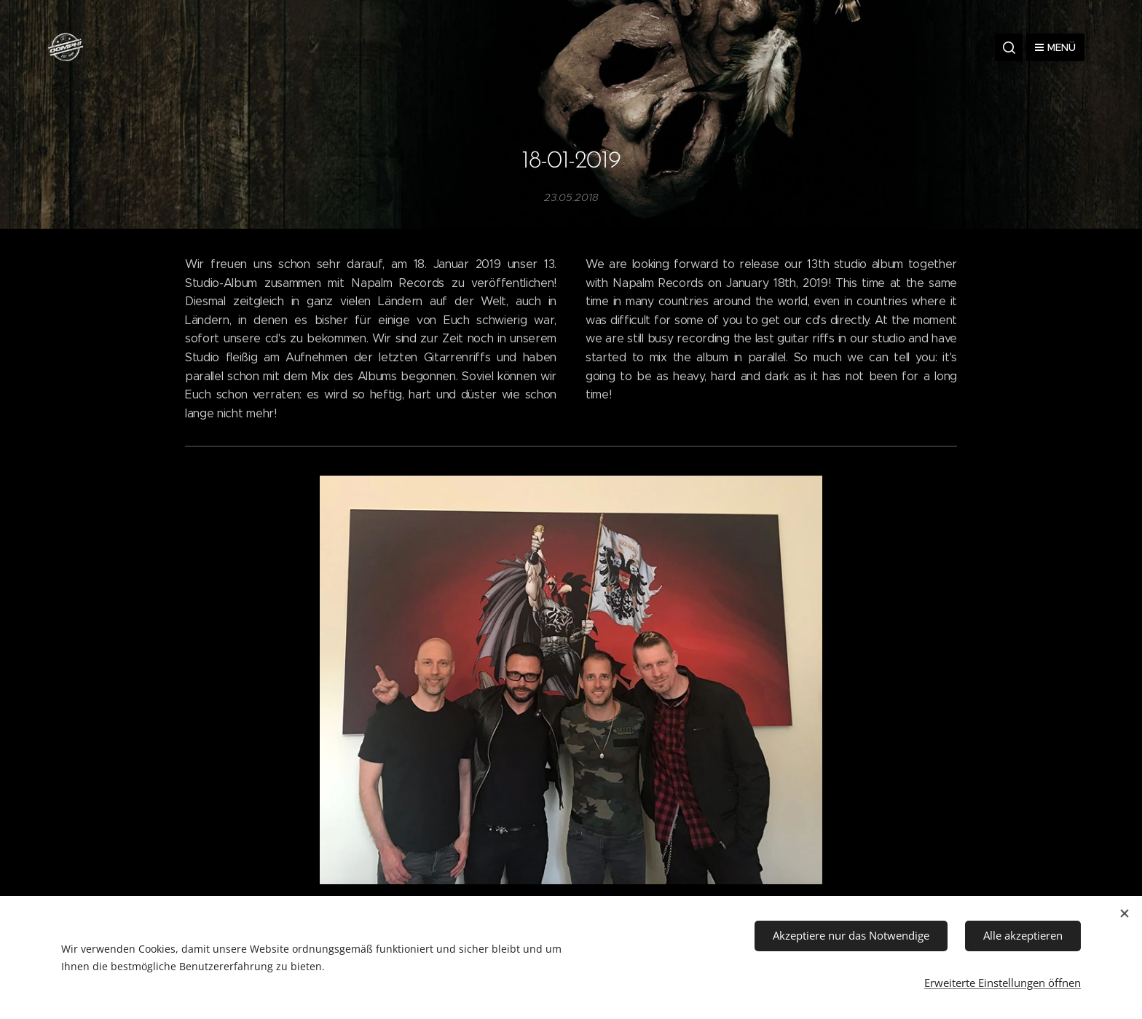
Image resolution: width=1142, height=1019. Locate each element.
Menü (1055, 47)
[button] (1009, 47)
